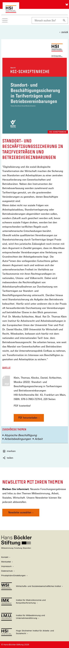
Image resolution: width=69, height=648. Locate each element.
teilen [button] (8, 457)
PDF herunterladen (27, 417)
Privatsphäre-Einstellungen (13, 575)
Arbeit (38, 438)
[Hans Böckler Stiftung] (16, 548)
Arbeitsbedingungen (17, 438)
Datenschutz (7, 571)
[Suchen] (64, 20)
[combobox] (46, 20)
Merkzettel (6, 562)
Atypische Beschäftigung (20, 435)
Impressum (6, 566)
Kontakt (4, 557)
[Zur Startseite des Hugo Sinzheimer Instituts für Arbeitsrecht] (11, 11)
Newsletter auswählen (19, 512)
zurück (64, 32)
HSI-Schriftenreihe (57, 132)
